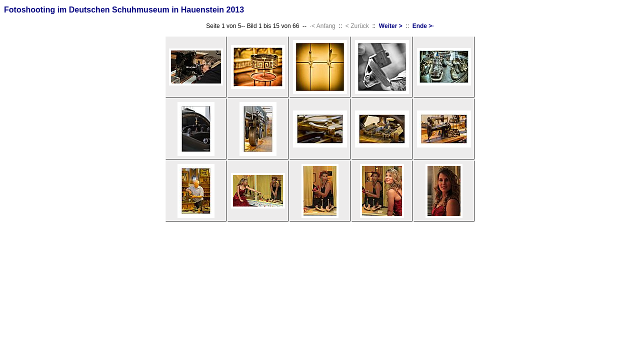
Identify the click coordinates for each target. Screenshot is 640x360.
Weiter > (390, 26)
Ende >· (423, 26)
